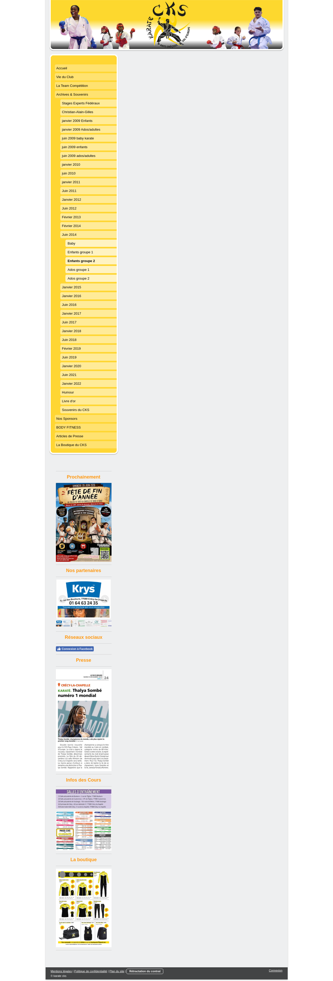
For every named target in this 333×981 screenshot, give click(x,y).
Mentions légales (61, 971)
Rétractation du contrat (144, 971)
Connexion (276, 970)
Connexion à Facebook (75, 649)
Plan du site (116, 971)
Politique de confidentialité (90, 971)
